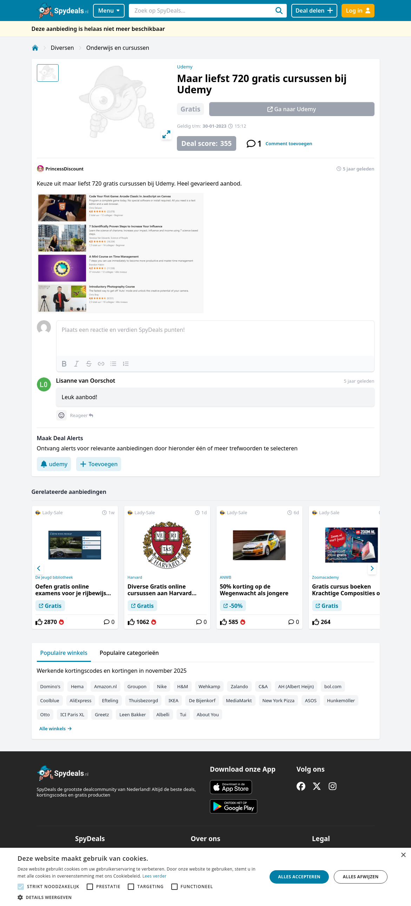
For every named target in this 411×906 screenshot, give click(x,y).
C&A (263, 686)
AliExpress (81, 700)
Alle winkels (55, 728)
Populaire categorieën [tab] (129, 653)
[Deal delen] (314, 11)
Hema (77, 686)
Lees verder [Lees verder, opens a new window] (154, 876)
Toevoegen (99, 464)
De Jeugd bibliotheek (54, 577)
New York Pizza (279, 700)
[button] (139, 897)
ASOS (311, 700)
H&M (182, 686)
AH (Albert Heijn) (296, 686)
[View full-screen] (166, 134)
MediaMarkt (239, 700)
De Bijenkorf (202, 700)
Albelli (163, 714)
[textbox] (215, 338)
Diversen (62, 48)
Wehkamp (209, 686)
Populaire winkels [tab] (64, 653)
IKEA (173, 700)
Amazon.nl (105, 686)
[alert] (205, 877)
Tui (183, 714)
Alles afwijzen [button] (361, 877)
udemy (54, 464)
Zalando (239, 686)
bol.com (333, 686)
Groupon (136, 686)
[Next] (372, 569)
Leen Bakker (132, 714)
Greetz (102, 714)
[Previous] (39, 569)
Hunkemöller (341, 700)
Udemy (184, 66)
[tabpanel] (205, 698)
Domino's (50, 686)
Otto (45, 714)
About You (208, 714)
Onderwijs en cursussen (118, 48)
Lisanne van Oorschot (85, 380)
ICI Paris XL (72, 714)
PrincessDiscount (65, 169)
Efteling (110, 700)
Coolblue (49, 700)
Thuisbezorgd (143, 700)
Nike (162, 686)
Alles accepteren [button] (299, 877)
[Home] (35, 47)
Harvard (134, 577)
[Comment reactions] (61, 415)
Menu (108, 10)
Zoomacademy (325, 577)
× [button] (403, 855)
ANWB (225, 577)
